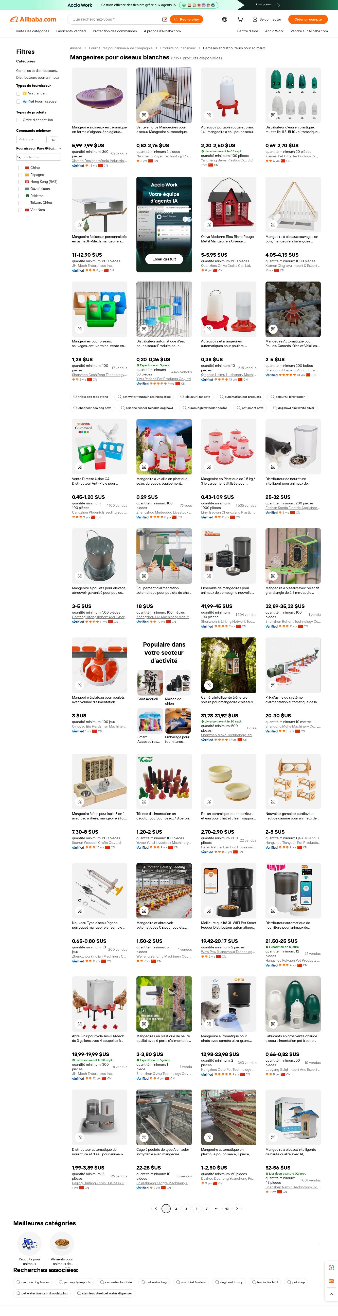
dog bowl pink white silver (293, 408)
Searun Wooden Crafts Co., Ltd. (96, 843)
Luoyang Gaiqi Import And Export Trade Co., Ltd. (293, 1069)
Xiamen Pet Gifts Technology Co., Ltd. (293, 156)
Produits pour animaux (177, 48)
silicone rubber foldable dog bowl (147, 408)
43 (227, 1208)
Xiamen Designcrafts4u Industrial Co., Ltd (99, 161)
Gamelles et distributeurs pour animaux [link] (234, 48)
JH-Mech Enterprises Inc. (92, 266)
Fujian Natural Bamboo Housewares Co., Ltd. (228, 847)
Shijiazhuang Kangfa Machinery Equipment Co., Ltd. (164, 1183)
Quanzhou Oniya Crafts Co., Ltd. (226, 266)
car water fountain (116, 1282)
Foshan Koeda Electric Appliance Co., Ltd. (293, 508)
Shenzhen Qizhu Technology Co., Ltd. (164, 1074)
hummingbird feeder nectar (205, 408)
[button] (165, 19)
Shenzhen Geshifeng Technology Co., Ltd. (99, 375)
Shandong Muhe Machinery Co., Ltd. (293, 726)
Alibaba (75, 48)
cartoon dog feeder (32, 1282)
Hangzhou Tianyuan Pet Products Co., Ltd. (293, 843)
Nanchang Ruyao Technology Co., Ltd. (164, 156)
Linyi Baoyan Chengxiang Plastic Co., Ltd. (228, 512)
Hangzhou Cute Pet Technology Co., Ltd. (228, 1069)
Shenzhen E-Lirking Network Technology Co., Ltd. (228, 621)
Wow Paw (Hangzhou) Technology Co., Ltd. (228, 952)
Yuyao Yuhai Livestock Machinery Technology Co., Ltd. (164, 843)
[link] (331, 1267)
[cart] (241, 20)
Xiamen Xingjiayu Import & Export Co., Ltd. (293, 266)
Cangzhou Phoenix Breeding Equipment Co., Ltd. (99, 512)
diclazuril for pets (195, 397)
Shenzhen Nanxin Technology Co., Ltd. (293, 1187)
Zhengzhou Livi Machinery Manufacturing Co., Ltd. (164, 617)
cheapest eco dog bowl (92, 408)
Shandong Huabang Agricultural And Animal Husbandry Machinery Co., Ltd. (293, 370)
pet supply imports (75, 1282)
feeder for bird (265, 1282)
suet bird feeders (191, 1282)
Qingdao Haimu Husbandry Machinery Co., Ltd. (228, 375)
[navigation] (38, 629)
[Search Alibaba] (115, 19)
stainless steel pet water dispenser (104, 1293)
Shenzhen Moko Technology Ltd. (226, 735)
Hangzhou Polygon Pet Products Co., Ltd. (293, 960)
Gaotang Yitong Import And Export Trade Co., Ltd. (99, 617)
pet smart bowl (250, 408)
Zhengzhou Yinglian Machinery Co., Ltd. (99, 956)
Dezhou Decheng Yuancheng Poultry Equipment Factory (228, 1178)
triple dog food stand (90, 397)
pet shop (296, 1282)
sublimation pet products (240, 397)
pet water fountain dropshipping (41, 1293)
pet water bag (154, 1282)
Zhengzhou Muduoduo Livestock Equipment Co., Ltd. (164, 512)
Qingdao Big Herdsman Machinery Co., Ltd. (99, 726)
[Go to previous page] (156, 1208)
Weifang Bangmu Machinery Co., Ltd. (164, 956)
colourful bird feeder (288, 397)
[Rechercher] (186, 19)
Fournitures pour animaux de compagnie (121, 48)
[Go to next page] (237, 1208)
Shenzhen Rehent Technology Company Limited (293, 621)
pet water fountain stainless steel (144, 397)
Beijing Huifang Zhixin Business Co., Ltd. (99, 1183)
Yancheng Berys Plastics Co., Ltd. (227, 160)
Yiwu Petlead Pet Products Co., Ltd (163, 379)
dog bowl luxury (228, 1282)
